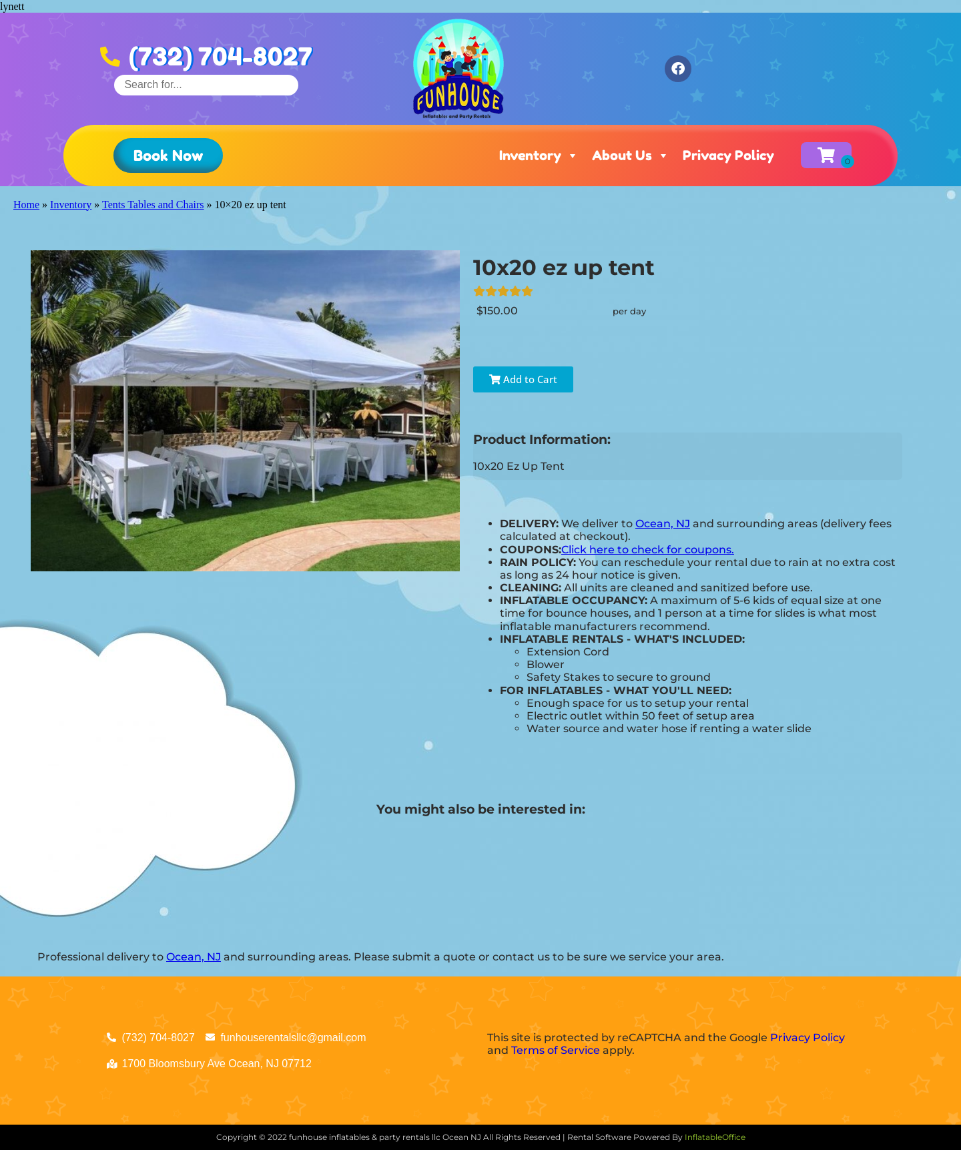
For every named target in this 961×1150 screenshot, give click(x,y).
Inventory (539, 156)
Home (26, 204)
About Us (630, 156)
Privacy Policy (728, 156)
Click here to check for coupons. (647, 549)
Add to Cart (523, 379)
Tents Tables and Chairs (153, 204)
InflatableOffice (715, 1137)
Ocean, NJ (662, 523)
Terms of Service (555, 1050)
